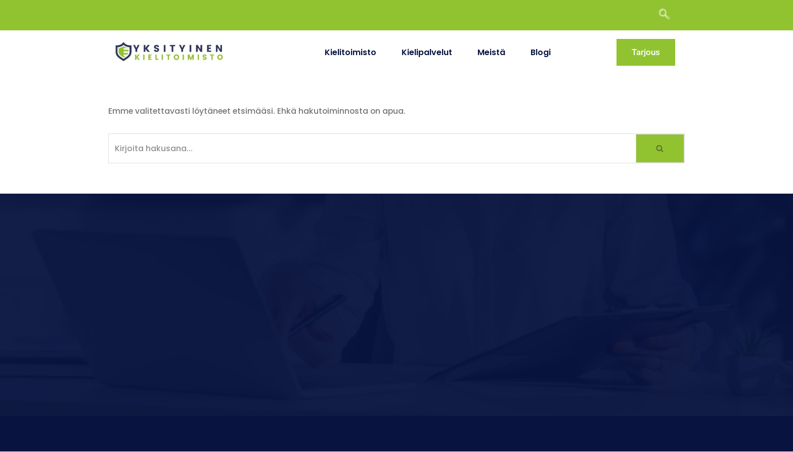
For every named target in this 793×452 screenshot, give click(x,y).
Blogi (541, 52)
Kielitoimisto (350, 52)
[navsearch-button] (669, 15)
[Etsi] (372, 148)
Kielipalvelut (427, 52)
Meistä (491, 52)
